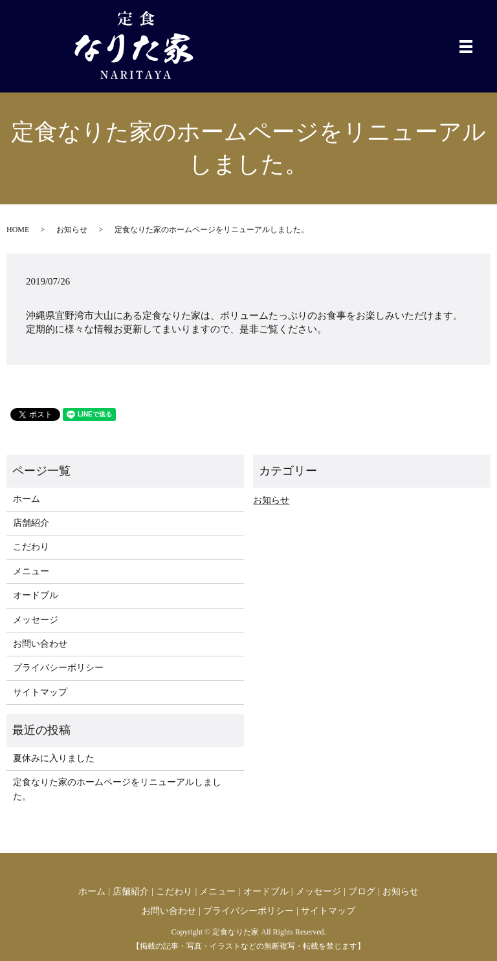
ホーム (26, 499)
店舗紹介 (31, 523)
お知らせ (71, 229)
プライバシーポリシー (58, 668)
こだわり (31, 547)
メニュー (31, 571)
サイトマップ (40, 692)
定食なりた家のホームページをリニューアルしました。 (117, 789)
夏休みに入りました (53, 758)
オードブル (35, 595)
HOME (17, 229)
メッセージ (35, 620)
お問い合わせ (40, 644)
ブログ (361, 891)
